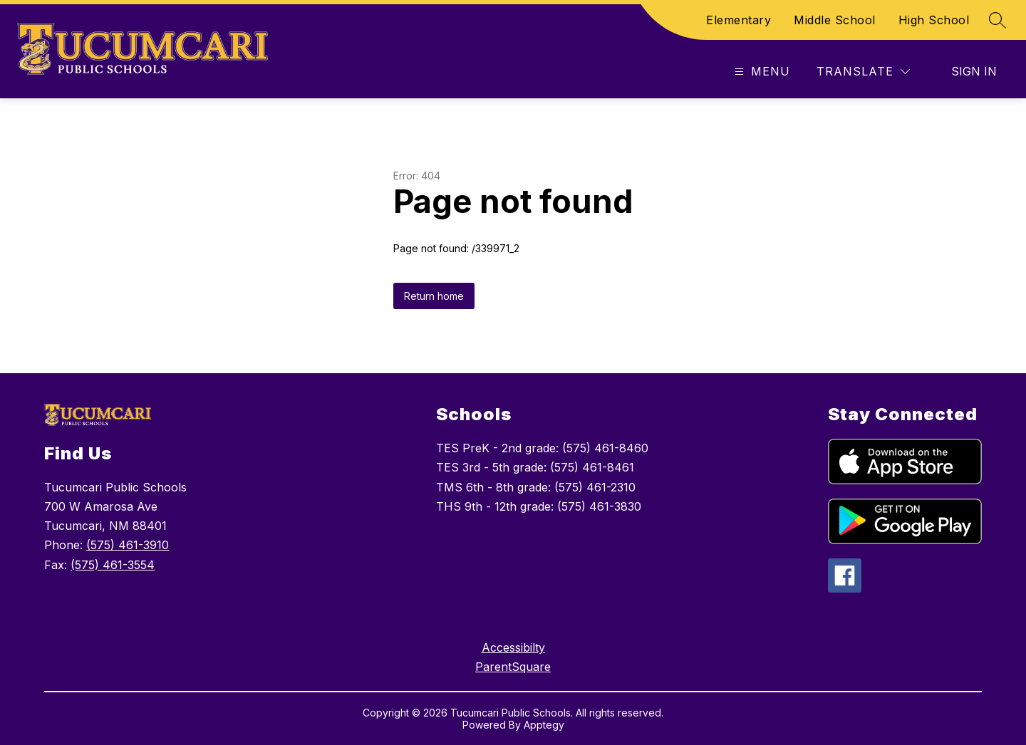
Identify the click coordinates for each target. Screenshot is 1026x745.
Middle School (835, 20)
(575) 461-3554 (113, 565)
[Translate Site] (863, 71)
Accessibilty (513, 647)
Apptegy (544, 725)
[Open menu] (760, 71)
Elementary (738, 20)
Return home (434, 296)
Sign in (974, 71)
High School (934, 20)
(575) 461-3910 (127, 545)
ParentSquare (513, 667)
